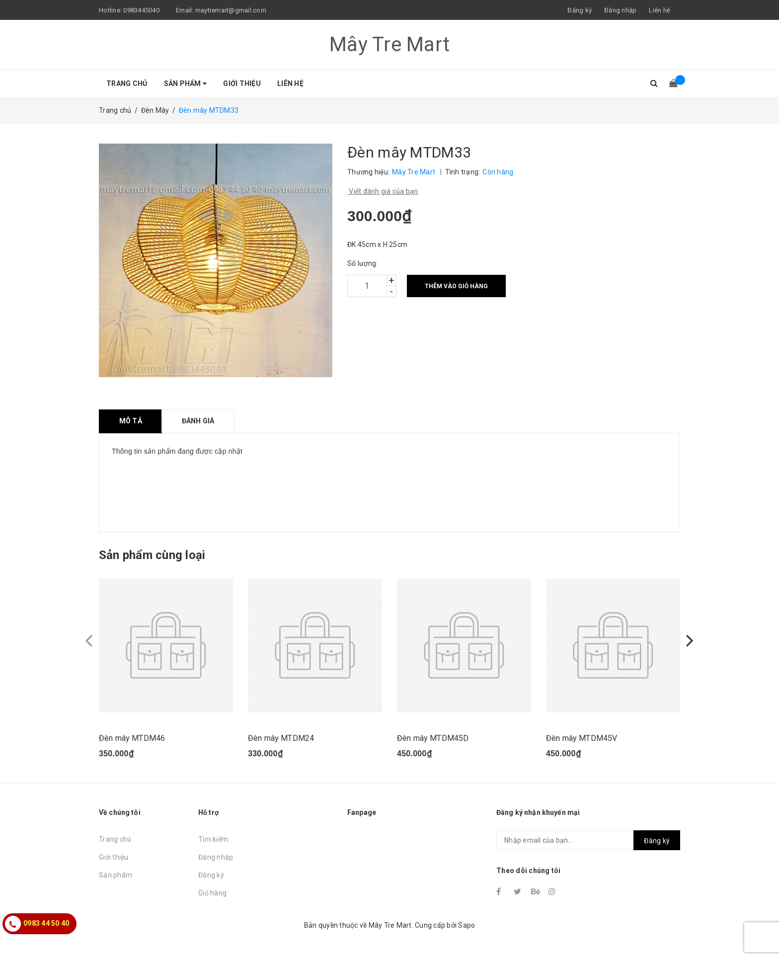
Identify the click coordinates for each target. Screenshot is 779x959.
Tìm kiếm (213, 839)
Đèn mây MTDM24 (281, 738)
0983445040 (141, 10)
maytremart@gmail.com (230, 10)
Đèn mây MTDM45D (432, 738)
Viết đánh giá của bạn (382, 191)
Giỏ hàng (212, 893)
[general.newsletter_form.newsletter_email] (588, 840)
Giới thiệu (242, 83)
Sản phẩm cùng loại (152, 555)
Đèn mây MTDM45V (581, 738)
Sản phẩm (185, 83)
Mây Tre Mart (389, 44)
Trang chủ (126, 83)
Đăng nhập (215, 857)
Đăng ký (211, 875)
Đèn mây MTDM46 (132, 738)
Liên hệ (659, 10)
